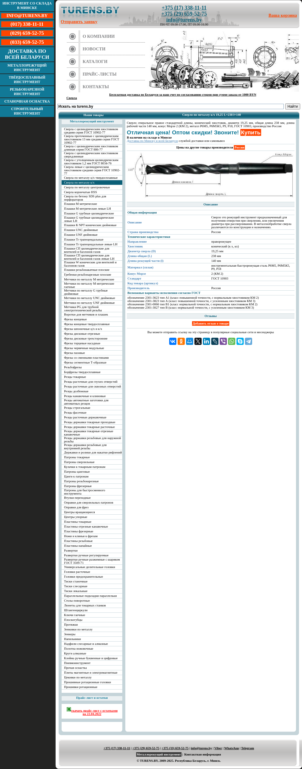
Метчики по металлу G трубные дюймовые (86, 292)
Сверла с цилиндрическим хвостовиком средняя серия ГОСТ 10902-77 (91, 130)
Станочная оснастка (27, 101)
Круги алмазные (75, 653)
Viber (218, 748)
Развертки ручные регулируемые (86, 555)
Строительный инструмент (27, 111)
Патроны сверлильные (79, 462)
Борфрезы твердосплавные (82, 372)
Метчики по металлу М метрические (89, 279)
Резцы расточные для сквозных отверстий (92, 386)
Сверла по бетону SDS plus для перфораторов (85, 198)
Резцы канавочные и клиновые (85, 396)
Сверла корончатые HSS (80, 192)
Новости (94, 48)
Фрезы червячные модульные (84, 348)
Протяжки (71, 624)
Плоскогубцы (73, 619)
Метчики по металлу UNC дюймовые (89, 298)
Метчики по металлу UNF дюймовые (89, 302)
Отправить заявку (79, 21)
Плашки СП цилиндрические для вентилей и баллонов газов (86, 250)
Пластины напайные (78, 545)
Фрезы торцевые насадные (82, 343)
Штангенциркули (75, 610)
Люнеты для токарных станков (85, 605)
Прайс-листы (100, 74)
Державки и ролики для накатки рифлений (93, 452)
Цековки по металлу (78, 677)
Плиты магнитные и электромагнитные (90, 672)
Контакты (96, 86)
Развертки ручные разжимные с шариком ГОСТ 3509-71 (92, 561)
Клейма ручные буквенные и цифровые (91, 658)
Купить (251, 132)
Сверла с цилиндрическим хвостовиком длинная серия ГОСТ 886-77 (91, 148)
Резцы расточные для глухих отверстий (90, 381)
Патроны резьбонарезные (81, 481)
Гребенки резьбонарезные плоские (87, 274)
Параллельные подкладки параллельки (90, 595)
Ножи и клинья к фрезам (81, 536)
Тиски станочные (75, 581)
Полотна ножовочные (78, 648)
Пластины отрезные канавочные (86, 526)
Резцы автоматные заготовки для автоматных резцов (86, 402)
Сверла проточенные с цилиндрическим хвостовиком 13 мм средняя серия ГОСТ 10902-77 (91, 139)
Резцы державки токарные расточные (89, 427)
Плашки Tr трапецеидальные (83, 239)
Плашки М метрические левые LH (87, 208)
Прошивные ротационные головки (87, 682)
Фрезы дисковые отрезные (82, 333)
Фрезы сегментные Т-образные (85, 362)
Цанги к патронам (76, 476)
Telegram (247, 748)
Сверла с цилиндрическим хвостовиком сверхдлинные (91, 154)
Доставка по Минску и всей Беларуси (152, 140)
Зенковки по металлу (78, 629)
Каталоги (95, 61)
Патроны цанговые (77, 471)
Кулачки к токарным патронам (84, 466)
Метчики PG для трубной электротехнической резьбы (83, 308)
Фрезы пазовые (74, 353)
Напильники (72, 639)
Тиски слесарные (75, 586)
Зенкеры (69, 634)
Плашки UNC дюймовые (81, 230)
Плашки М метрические (80, 203)
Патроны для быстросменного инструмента (84, 492)
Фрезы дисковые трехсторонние (86, 338)
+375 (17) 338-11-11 (184, 8)
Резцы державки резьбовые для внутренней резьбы (85, 446)
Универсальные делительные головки (89, 567)
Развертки (71, 550)
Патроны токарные (77, 457)
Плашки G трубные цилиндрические (89, 213)
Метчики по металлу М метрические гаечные (89, 285)
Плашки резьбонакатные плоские (86, 269)
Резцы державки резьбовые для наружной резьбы (92, 439)
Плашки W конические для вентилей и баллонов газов (90, 264)
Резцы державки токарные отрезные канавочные (88, 432)
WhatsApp (231, 748)
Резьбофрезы (73, 367)
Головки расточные (77, 571)
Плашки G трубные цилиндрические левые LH (89, 219)
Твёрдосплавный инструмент (27, 79)
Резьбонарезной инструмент (27, 91)
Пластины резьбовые (78, 541)
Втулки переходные (77, 497)
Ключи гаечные (74, 615)
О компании (99, 36)
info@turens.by (184, 20)
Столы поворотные (77, 600)
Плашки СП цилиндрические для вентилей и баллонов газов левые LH (89, 257)
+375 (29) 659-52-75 (184, 14)
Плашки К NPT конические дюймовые (90, 225)
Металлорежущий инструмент (27, 67)
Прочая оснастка (75, 667)
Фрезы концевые (75, 319)
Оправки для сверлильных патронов (88, 502)
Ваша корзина (283, 15)
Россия (239, 147)
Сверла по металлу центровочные (87, 187)
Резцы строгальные (77, 407)
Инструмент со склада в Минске (27, 5)
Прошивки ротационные (80, 687)
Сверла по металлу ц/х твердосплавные (90, 177)
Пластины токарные (77, 521)
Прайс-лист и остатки (92, 697)
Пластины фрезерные (78, 531)
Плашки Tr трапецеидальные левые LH (90, 244)
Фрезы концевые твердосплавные (87, 324)
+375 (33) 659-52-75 (175, 748)
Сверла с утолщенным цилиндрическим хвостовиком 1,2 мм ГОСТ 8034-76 (91, 161)
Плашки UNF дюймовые (81, 234)
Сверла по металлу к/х (79, 182)
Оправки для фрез (76, 507)
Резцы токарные (75, 377)
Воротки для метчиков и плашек (86, 314)
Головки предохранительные (83, 576)
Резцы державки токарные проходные (89, 422)
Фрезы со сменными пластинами (86, 357)
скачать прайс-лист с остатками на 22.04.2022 (92, 711)
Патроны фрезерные (78, 486)
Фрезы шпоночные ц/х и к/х (83, 329)
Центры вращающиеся (79, 512)
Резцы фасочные (75, 412)
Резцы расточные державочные (85, 417)
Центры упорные (75, 517)
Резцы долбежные (76, 391)
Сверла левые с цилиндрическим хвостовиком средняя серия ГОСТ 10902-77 (92, 170)
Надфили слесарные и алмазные (86, 643)
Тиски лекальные (75, 591)
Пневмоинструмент (77, 663)
